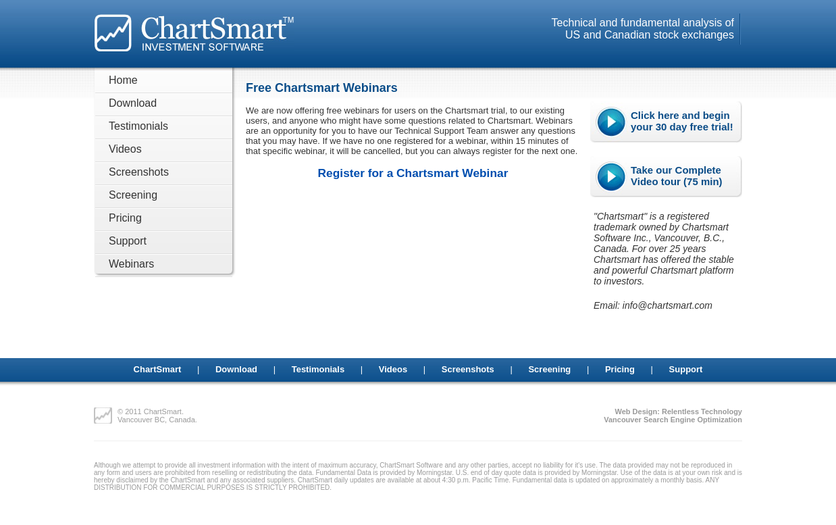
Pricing (125, 218)
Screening (133, 195)
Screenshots (139, 172)
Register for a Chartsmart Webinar (413, 173)
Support (128, 241)
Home (123, 80)
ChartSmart (158, 369)
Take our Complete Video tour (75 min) (677, 175)
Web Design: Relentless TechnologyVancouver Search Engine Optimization (673, 415)
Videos (125, 149)
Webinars (131, 264)
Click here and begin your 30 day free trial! (682, 120)
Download (133, 103)
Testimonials (138, 126)
